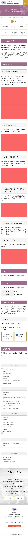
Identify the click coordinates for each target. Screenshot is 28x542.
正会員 (9, 498)
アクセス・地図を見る (15, 526)
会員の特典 (14, 26)
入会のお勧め (5, 26)
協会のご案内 (9, 17)
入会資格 (22, 26)
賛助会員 (19, 498)
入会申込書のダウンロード (20, 335)
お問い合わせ (14, 453)
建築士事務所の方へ (14, 365)
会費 (5, 32)
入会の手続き (14, 32)
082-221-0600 (9, 516)
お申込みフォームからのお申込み (7, 336)
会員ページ (14, 439)
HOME (3, 17)
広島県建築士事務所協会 (13, 2)
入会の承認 (22, 32)
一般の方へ (14, 388)
